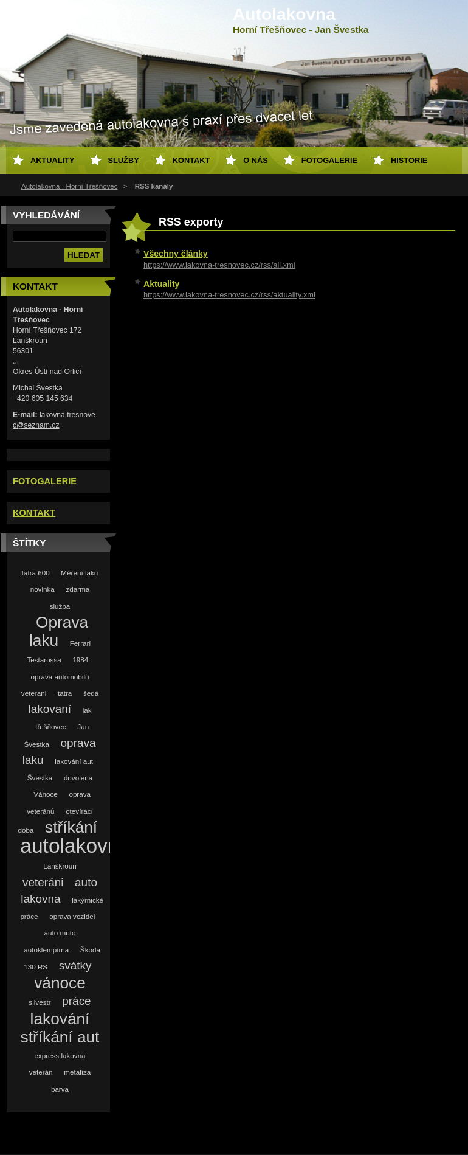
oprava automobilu (60, 677)
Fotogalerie (329, 160)
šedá (90, 693)
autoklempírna (46, 950)
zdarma (77, 589)
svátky (75, 965)
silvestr (39, 1002)
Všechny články (175, 253)
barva (60, 1089)
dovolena (78, 778)
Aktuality (161, 284)
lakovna (40, 898)
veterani (33, 693)
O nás (255, 160)
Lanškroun (59, 866)
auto (86, 882)
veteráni (42, 882)
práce (76, 1000)
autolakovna (75, 845)
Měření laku (79, 573)
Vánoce (45, 794)
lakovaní (49, 708)
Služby (123, 160)
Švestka (39, 778)
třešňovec (50, 726)
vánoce (60, 983)
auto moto (60, 933)
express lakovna (59, 1056)
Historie (409, 160)
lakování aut (74, 761)
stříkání (71, 827)
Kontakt (191, 160)
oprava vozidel (72, 916)
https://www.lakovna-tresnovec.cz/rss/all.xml (219, 264)
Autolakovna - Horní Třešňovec (69, 186)
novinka (42, 589)
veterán (41, 1072)
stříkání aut (60, 1037)
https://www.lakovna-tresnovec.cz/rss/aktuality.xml (229, 294)
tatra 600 (36, 573)
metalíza (77, 1072)
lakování (60, 1019)
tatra (65, 693)
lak (87, 710)
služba (60, 606)
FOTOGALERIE (45, 481)
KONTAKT (34, 513)
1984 (80, 660)
